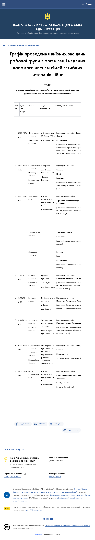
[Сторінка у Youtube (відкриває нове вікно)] (51, 519)
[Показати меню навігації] (4, 4)
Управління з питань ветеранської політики (23, 45)
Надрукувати (72, 430)
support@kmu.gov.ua (33, 510)
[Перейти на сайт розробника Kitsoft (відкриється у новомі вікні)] (39, 535)
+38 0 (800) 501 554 (12, 477)
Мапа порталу (12, 449)
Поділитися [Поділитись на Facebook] (24, 424)
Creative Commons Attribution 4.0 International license (67, 526)
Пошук (89, 4)
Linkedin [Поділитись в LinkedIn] (41, 424)
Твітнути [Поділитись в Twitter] (57, 424)
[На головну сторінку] (47, 23)
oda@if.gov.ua (55, 477)
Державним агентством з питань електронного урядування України (50, 492)
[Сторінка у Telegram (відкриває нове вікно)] (43, 519)
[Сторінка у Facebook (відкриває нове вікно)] (47, 519)
